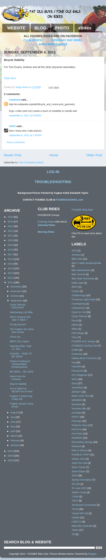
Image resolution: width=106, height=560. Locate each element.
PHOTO (62, 28)
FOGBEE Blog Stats (82, 209)
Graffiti (75, 349)
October (15, 296)
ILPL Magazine (79, 375)
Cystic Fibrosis (79, 316)
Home (53, 155)
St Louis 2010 (79, 488)
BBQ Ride (77, 258)
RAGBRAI (77, 437)
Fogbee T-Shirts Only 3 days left (21, 397)
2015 (11, 263)
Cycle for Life (79, 312)
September (16, 300)
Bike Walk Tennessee (83, 278)
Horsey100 (77, 370)
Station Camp (79, 492)
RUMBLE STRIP (80, 454)
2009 (11, 455)
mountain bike (79, 408)
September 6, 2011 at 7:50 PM (25, 135)
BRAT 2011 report (19, 341)
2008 (11, 460)
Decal (75, 320)
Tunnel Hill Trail (80, 513)
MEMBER (77, 400)
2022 (11, 231)
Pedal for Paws (80, 425)
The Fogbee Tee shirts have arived (22, 330)
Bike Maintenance (81, 270)
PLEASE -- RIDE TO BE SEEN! (21, 355)
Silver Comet (78, 467)
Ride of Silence (80, 450)
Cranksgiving (78, 303)
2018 (11, 249)
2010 (11, 451)
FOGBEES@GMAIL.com (69, 199)
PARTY (75, 417)
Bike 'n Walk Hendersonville (86, 263)
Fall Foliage (78, 333)
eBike (75, 328)
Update (75, 517)
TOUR (75, 509)
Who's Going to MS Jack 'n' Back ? (20, 318)
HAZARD (76, 366)
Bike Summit (78, 274)
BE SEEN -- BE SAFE (21, 371)
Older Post (94, 155)
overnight (76, 412)
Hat (73, 362)
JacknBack (77, 387)
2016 (11, 259)
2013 (11, 273)
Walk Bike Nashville (82, 526)
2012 (11, 277)
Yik (73, 534)
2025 (11, 217)
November (16, 291)
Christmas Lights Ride (83, 299)
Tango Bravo (22, 87)
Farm (74, 337)
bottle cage (77, 282)
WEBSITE (16, 28)
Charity (75, 291)
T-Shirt (75, 496)
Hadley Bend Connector (84, 358)
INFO (74, 379)
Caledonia (14, 99)
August (14, 412)
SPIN (74, 475)
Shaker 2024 (78, 458)
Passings (76, 421)
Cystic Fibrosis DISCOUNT (17, 306)
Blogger (92, 553)
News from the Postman (17, 378)
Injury (74, 383)
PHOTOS (77, 429)
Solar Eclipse (79, 471)
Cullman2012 (79, 308)
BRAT (75, 287)
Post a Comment (16, 142)
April (13, 431)
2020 (11, 240)
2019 (11, 245)
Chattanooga (78, 295)
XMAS (75, 530)
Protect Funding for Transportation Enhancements (20, 364)
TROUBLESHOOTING (53, 182)
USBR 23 (77, 521)
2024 (11, 221)
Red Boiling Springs (82, 442)
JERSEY (76, 391)
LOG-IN (53, 172)
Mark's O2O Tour (81, 396)
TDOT (75, 500)
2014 (11, 268)
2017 (11, 254)
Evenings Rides (46, 221)
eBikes (84, 28)
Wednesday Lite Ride (21, 312)
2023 (11, 226)
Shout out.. (15, 336)
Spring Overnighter (82, 479)
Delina (75, 324)
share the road (79, 463)
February (15, 440)
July (12, 417)
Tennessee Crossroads (84, 504)
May (13, 426)
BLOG (40, 28)
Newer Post (12, 155)
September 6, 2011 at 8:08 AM (25, 115)
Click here (10, 78)
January (15, 445)
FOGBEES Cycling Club (84, 345)
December (16, 286)
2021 (11, 235)
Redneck (76, 446)
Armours (76, 254)
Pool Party (77, 433)
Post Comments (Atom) (31, 162)
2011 (11, 282)
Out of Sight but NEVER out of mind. (21, 390)
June (13, 421)
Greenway (77, 354)
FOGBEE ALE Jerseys (84, 341)
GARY (12, 126)
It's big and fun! (18, 324)
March (14, 435)
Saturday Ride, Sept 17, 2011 (20, 347)
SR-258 (76, 484)
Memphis (76, 404)
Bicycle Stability (18, 383)
